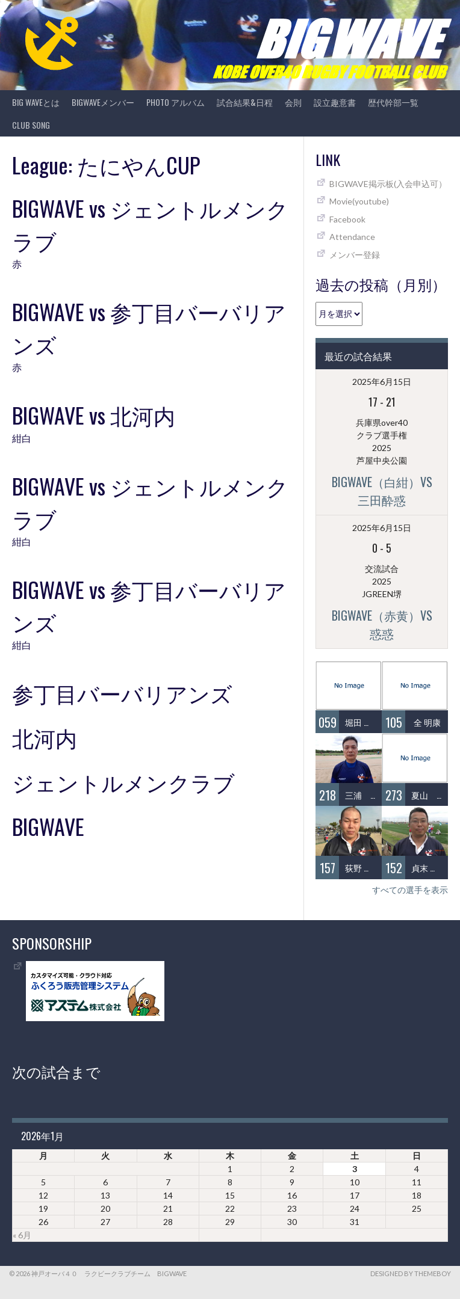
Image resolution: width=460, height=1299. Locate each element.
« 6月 (22, 1235)
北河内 (44, 737)
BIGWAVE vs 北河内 (93, 415)
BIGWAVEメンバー (103, 102)
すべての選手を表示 (410, 890)
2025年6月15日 (381, 381)
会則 (293, 102)
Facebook (347, 219)
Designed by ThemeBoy (410, 1273)
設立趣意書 (335, 102)
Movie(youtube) (359, 201)
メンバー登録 (354, 255)
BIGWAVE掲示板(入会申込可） (388, 184)
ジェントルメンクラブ (123, 781)
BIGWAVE (48, 826)
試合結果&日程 (245, 102)
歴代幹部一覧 (393, 102)
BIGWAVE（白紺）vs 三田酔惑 (388, 491)
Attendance (352, 237)
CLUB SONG (31, 124)
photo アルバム (175, 102)
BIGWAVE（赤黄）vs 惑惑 (388, 624)
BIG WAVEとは (36, 102)
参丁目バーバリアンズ (122, 692)
